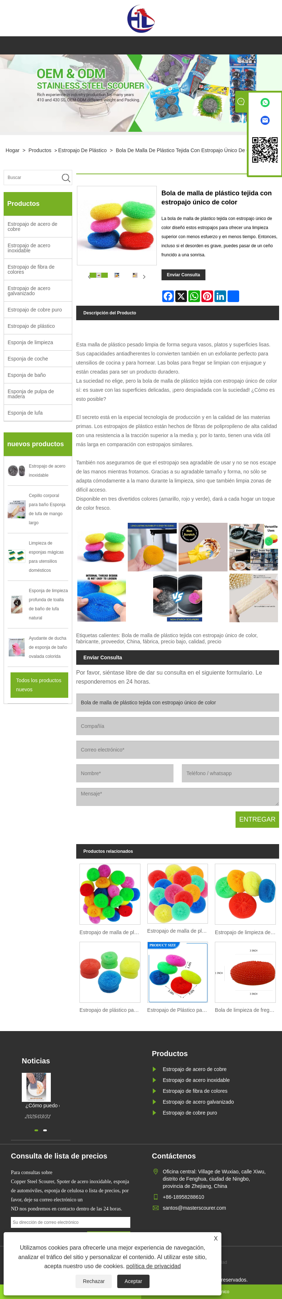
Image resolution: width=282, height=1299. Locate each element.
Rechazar (94, 1281)
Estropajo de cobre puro (35, 310)
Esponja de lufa (25, 413)
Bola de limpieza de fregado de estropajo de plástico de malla (247, 1010)
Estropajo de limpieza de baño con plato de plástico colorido (247, 932)
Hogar (13, 150)
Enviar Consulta (183, 274)
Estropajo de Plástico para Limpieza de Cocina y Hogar (179, 1010)
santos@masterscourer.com (194, 1208)
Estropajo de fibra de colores (31, 269)
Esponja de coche (28, 359)
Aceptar (133, 1281)
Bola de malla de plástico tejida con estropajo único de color (187, 150)
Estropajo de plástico (82, 150)
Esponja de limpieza (30, 342)
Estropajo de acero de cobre (32, 226)
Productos (40, 150)
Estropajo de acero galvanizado (29, 290)
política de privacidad (153, 1266)
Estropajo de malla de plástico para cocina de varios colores (179, 931)
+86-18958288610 (183, 1197)
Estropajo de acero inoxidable (29, 248)
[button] (36, 1130)
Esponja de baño (27, 375)
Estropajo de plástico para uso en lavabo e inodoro (111, 1010)
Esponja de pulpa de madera (31, 393)
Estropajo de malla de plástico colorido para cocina (111, 932)
